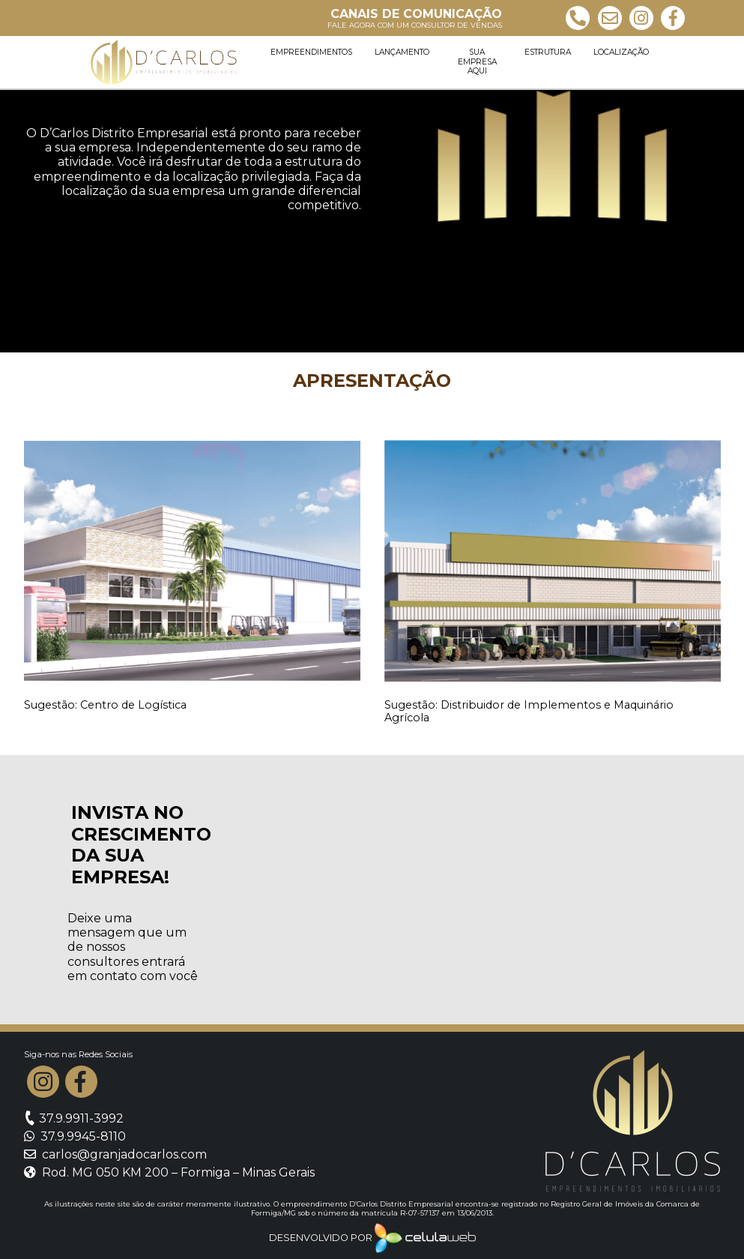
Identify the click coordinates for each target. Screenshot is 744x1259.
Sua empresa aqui (477, 61)
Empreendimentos (311, 52)
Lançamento (402, 52)
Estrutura (547, 52)
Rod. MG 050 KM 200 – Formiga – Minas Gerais (169, 1172)
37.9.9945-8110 (75, 1136)
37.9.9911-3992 (74, 1118)
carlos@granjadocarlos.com (115, 1154)
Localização (621, 52)
